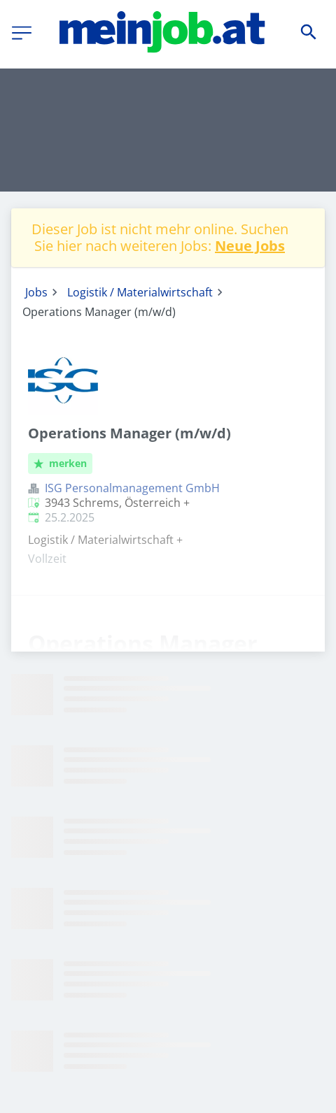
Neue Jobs (250, 245)
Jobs (36, 292)
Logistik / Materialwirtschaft (140, 292)
